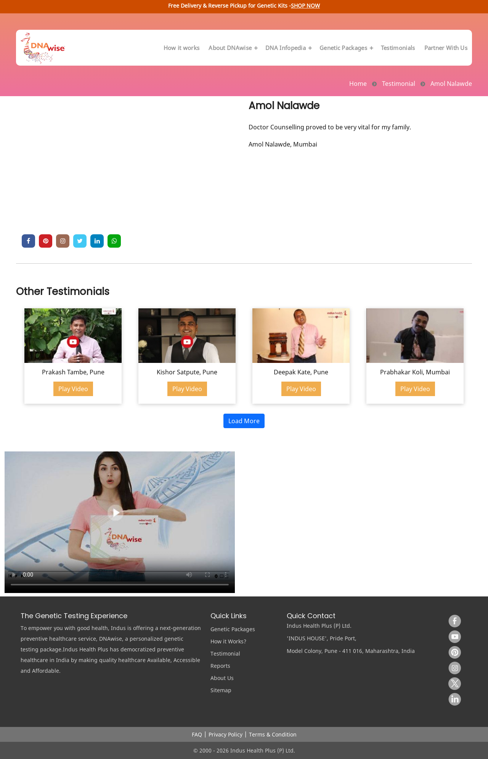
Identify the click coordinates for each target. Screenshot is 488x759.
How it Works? (228, 641)
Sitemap (220, 690)
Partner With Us (446, 48)
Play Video (73, 389)
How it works (182, 48)
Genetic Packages (345, 48)
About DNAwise (232, 48)
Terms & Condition (273, 734)
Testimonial (225, 653)
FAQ (197, 734)
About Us (222, 678)
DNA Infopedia (287, 48)
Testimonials (398, 48)
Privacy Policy (225, 734)
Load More (244, 421)
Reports (220, 665)
